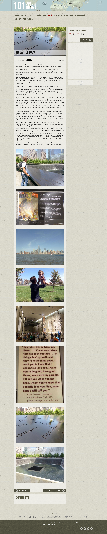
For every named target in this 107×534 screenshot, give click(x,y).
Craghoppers (54, 517)
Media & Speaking (77, 16)
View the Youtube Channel (88, 528)
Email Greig (91, 528)
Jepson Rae (36, 517)
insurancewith (83, 517)
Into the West (23, 491)
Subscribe (85, 40)
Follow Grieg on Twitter (85, 528)
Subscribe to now (74, 33)
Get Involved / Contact (25, 19)
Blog (50, 16)
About (24, 16)
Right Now (41, 16)
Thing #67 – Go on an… (53, 491)
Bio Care (70, 517)
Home (17, 16)
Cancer (64, 16)
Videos (57, 16)
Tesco (21, 517)
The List (32, 16)
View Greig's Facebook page (81, 528)
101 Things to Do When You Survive (25, 5)
